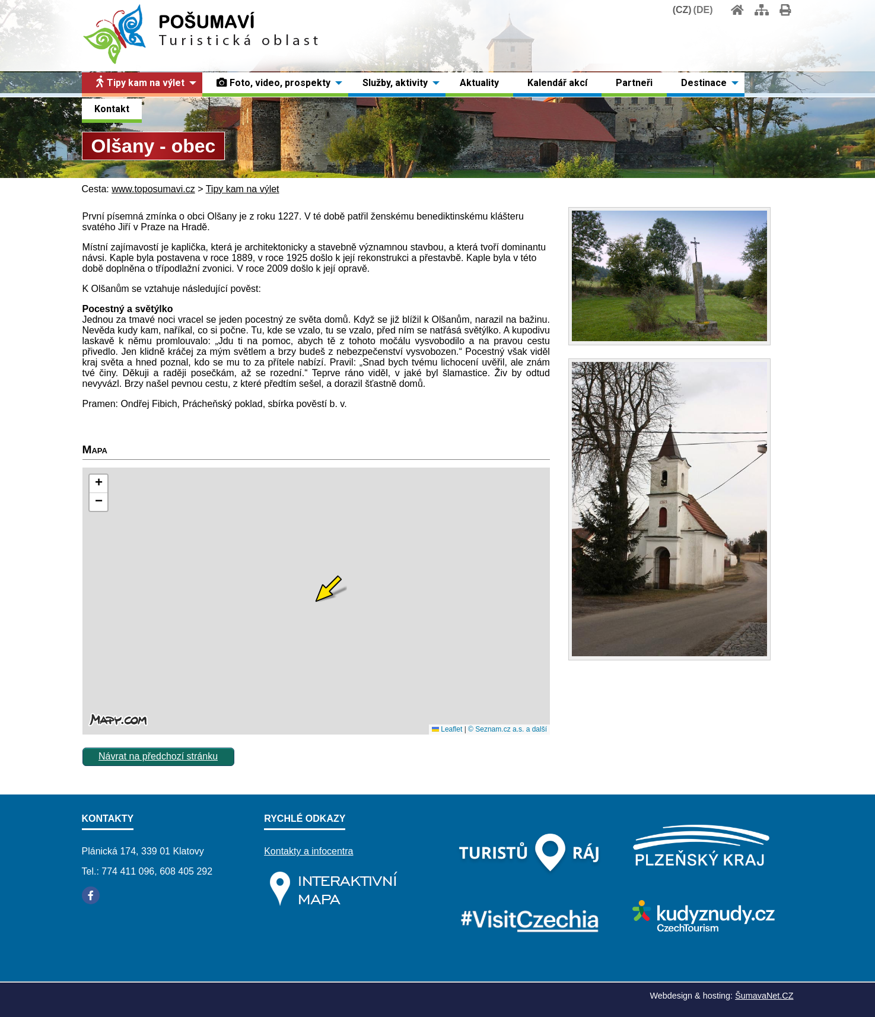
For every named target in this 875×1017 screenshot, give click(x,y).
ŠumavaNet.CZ (764, 995)
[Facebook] (91, 895)
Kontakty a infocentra (308, 851)
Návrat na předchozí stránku (158, 756)
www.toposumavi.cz (153, 189)
